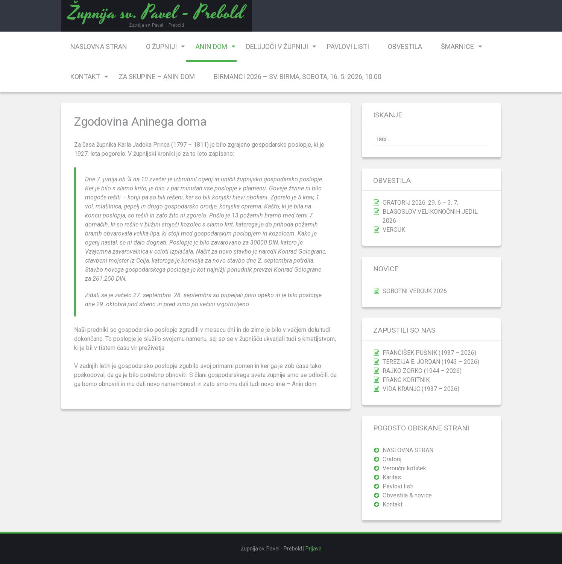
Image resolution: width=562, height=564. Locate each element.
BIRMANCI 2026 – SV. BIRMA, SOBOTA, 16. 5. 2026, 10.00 (297, 77)
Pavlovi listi (348, 46)
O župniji (161, 46)
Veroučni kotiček (404, 468)
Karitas (392, 477)
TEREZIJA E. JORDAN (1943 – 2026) (431, 361)
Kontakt (85, 77)
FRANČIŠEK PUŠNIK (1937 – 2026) (429, 352)
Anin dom (211, 46)
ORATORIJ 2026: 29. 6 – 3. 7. (420, 202)
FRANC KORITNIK (406, 379)
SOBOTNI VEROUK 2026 (415, 291)
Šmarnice (457, 46)
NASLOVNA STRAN (98, 46)
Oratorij (392, 459)
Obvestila (405, 46)
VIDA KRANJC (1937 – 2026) (421, 388)
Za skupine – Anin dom (157, 77)
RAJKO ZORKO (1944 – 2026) (422, 370)
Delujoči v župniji (277, 46)
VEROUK (394, 229)
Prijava (313, 549)
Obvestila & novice (407, 495)
